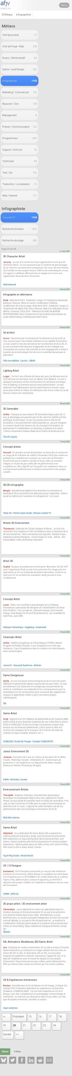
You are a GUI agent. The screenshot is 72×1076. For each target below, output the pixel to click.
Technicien (19, 161)
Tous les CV (19, 217)
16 (40, 1016)
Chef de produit (19, 34)
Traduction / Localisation (19, 184)
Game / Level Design (19, 69)
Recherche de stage (19, 240)
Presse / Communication (19, 126)
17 (50, 1016)
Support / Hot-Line (19, 149)
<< (4, 1016)
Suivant (7, 1034)
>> (17, 1034)
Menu (64, 5)
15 (30, 1016)
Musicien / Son (19, 103)
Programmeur (19, 138)
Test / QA (19, 172)
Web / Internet (19, 195)
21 (24, 1025)
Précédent (18, 1016)
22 (34, 1025)
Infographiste (19, 80)
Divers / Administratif (19, 57)
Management (19, 115)
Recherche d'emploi (19, 228)
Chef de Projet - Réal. (19, 46)
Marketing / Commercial (19, 92)
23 (44, 1025)
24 (54, 1025)
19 (4, 1025)
